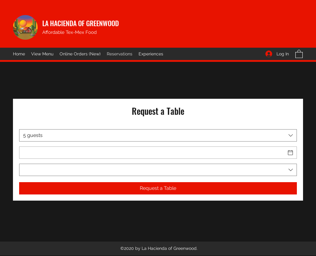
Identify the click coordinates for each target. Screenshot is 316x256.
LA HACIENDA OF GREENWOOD (80, 23)
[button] (299, 53)
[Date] (152, 152)
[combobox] (158, 135)
